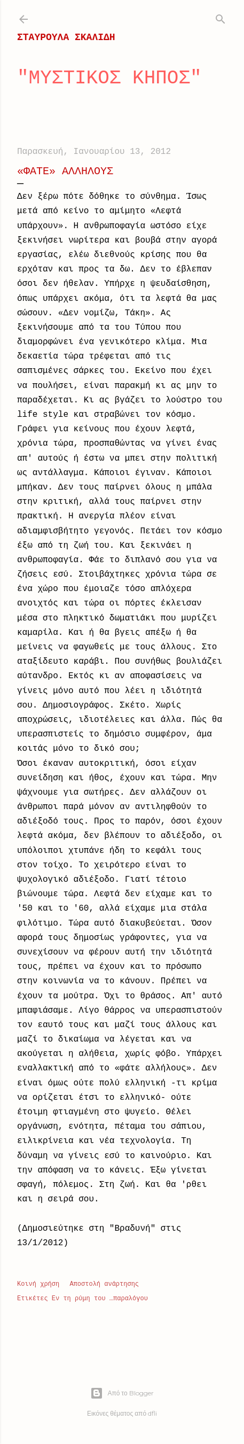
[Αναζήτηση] (220, 17)
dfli (152, 1413)
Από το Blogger (121, 1393)
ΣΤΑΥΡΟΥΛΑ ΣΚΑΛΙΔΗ (66, 37)
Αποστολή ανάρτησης (104, 1284)
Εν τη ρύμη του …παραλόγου (100, 1298)
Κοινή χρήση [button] (38, 1284)
